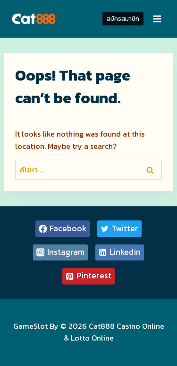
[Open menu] (157, 18)
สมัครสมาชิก (123, 18)
